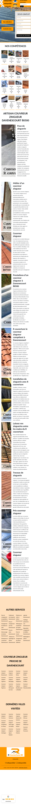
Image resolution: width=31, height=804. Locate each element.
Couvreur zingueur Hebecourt (25, 722)
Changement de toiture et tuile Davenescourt (4, 626)
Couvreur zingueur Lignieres (3, 679)
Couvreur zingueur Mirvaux (25, 716)
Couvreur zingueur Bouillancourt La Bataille (19, 687)
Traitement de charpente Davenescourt (12, 617)
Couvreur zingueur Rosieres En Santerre (18, 717)
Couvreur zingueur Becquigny (11, 679)
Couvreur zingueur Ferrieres (3, 716)
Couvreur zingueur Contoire (11, 673)
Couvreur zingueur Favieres (18, 731)
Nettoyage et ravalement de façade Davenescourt (19, 626)
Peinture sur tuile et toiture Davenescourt (19, 618)
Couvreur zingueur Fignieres (3, 686)
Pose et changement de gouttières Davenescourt (4, 618)
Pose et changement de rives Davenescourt (12, 624)
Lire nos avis (8, 801)
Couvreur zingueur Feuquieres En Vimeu (4, 723)
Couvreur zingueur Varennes (11, 716)
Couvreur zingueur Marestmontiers (26, 686)
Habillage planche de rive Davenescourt (26, 622)
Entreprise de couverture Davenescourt (4, 640)
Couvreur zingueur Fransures (25, 729)
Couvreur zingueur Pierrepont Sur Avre (11, 687)
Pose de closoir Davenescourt (19, 634)
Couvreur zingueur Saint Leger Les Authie (11, 723)
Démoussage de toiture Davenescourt (4, 634)
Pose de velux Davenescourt (12, 632)
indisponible (6, 3)
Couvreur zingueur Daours (18, 724)
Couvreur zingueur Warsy (18, 673)
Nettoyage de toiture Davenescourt (26, 638)
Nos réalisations (7, 22)
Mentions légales (23, 767)
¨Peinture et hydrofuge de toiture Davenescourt (12, 639)
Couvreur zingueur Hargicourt (18, 679)
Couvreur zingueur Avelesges (3, 731)
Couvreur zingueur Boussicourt (4, 673)
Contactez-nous (7, 29)
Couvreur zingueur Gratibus (25, 679)
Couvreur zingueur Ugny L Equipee (11, 731)
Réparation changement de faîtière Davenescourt (26, 631)
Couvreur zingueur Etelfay (25, 673)
